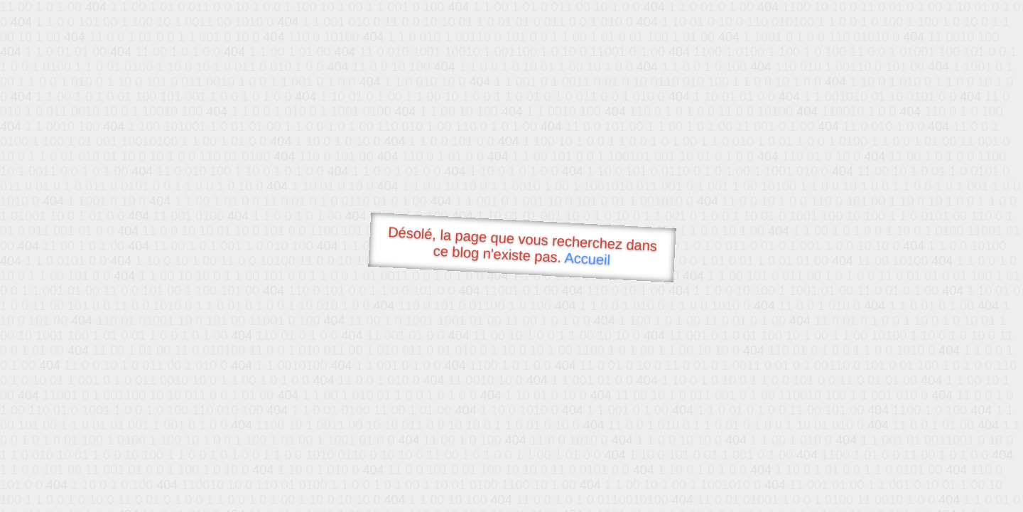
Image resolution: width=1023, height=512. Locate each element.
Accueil (587, 258)
